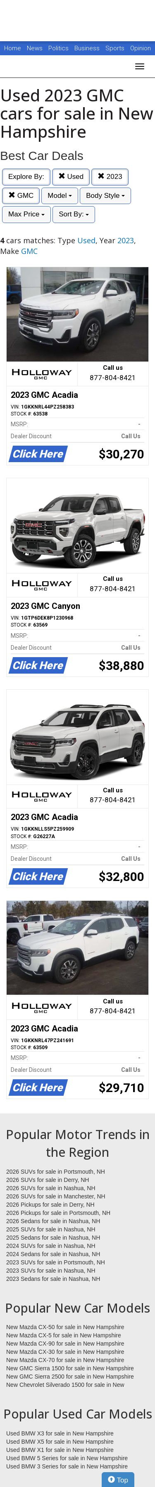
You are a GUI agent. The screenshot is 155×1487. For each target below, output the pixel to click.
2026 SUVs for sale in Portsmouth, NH (55, 1171)
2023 (110, 177)
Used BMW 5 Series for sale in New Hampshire (67, 1458)
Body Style (105, 196)
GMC (20, 196)
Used (70, 177)
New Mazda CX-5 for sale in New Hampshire (63, 1335)
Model (60, 196)
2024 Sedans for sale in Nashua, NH (53, 1254)
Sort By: (74, 214)
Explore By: (26, 177)
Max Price (26, 214)
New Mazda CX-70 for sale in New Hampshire (65, 1360)
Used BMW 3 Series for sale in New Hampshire (67, 1466)
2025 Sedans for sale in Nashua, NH (53, 1237)
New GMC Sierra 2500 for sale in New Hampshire (70, 1376)
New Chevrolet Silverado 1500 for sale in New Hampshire (65, 1385)
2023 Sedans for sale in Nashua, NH (53, 1279)
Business (87, 48)
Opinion (140, 48)
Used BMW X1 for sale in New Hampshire (60, 1450)
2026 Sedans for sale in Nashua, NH (53, 1221)
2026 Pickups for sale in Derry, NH (50, 1204)
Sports (115, 48)
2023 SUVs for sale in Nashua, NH (50, 1270)
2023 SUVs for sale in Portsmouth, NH (55, 1262)
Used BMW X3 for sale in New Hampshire (60, 1433)
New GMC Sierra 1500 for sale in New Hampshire (70, 1368)
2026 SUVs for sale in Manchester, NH (55, 1196)
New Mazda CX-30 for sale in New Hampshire (65, 1351)
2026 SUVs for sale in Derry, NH (47, 1180)
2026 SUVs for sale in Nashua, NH (50, 1188)
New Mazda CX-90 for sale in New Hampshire (65, 1343)
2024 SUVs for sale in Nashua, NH (50, 1246)
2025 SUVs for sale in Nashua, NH (50, 1229)
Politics (58, 48)
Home (12, 48)
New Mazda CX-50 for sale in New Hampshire (65, 1327)
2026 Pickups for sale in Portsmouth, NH (58, 1213)
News (35, 48)
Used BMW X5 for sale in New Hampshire (60, 1441)
